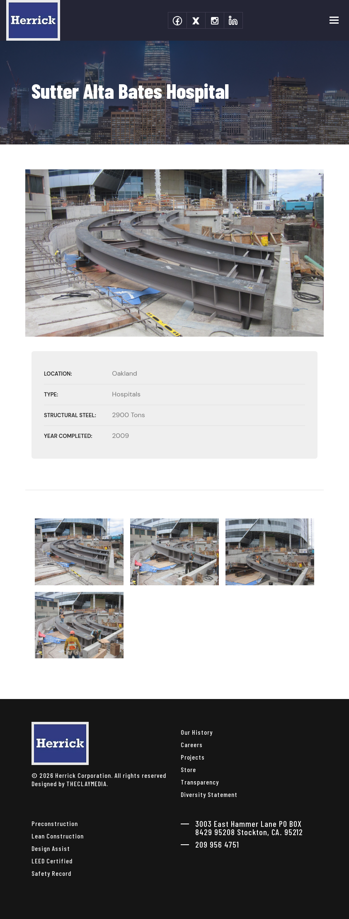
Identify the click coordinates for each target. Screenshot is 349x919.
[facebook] (177, 20)
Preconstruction (55, 823)
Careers (192, 744)
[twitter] (196, 20)
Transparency (200, 782)
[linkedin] (233, 20)
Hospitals (126, 394)
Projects (193, 757)
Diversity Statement (209, 794)
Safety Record (51, 873)
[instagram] (215, 20)
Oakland (124, 373)
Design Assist (51, 848)
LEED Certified (52, 861)
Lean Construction (58, 836)
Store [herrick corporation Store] (188, 769)
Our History (197, 732)
